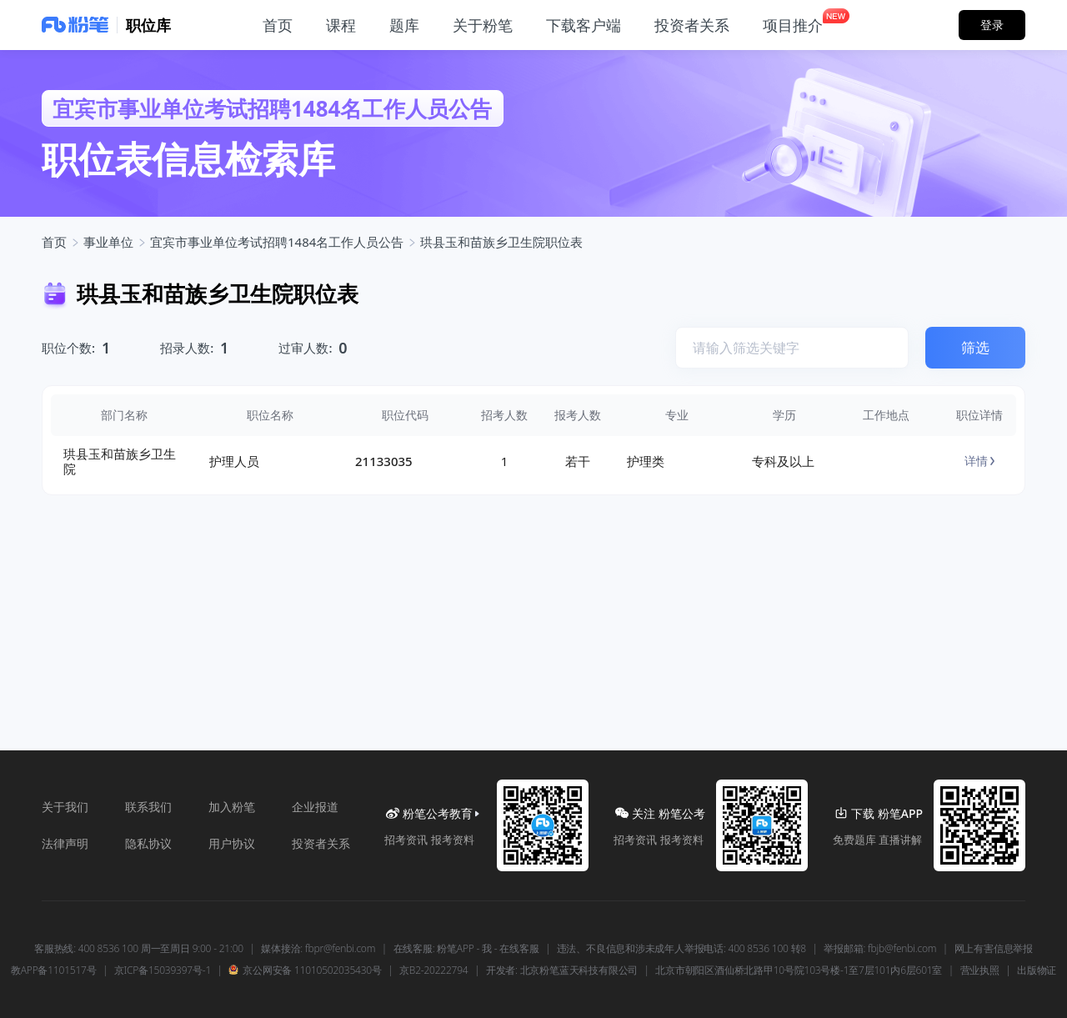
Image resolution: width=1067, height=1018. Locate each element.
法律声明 (65, 843)
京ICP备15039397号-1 (162, 970)
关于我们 (65, 807)
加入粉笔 (231, 807)
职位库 (148, 25)
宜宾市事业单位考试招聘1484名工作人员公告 (276, 241)
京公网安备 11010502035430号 (304, 970)
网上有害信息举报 (993, 949)
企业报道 (315, 807)
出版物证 (1036, 970)
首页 (54, 241)
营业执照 (979, 970)
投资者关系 (321, 843)
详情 (979, 461)
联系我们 (148, 807)
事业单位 (108, 241)
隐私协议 (148, 843)
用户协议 (231, 843)
